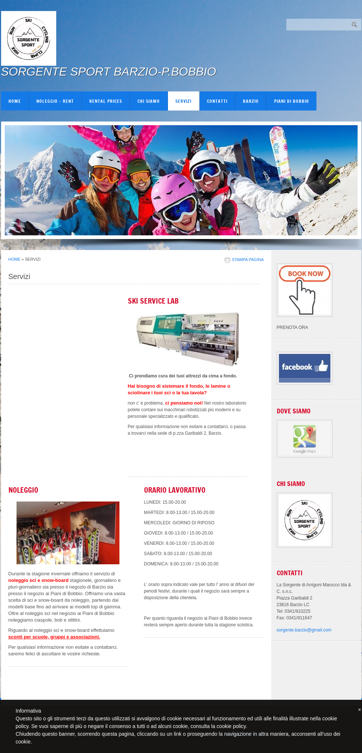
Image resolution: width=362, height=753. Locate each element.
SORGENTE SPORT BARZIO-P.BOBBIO (108, 71)
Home (14, 101)
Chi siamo (148, 101)
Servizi (183, 101)
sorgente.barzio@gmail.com (304, 630)
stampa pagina (248, 259)
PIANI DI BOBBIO (291, 101)
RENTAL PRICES (105, 101)
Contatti (217, 101)
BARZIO (251, 101)
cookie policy (230, 726)
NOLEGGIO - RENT (55, 101)
